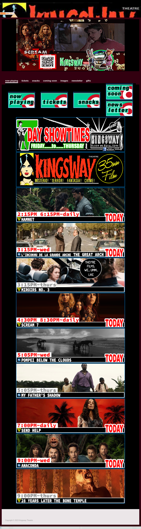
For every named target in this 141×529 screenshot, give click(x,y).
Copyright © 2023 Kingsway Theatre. (19, 520)
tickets (25, 80)
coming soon (50, 80)
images (64, 80)
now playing (11, 80)
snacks (36, 80)
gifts (88, 80)
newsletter (77, 80)
